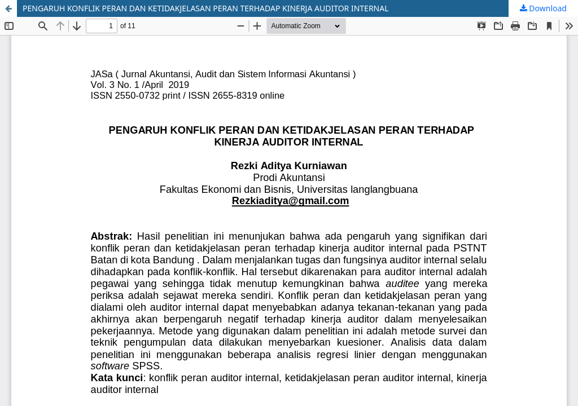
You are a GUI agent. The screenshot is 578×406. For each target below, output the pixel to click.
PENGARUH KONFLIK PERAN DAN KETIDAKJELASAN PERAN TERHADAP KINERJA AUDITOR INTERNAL (206, 8)
